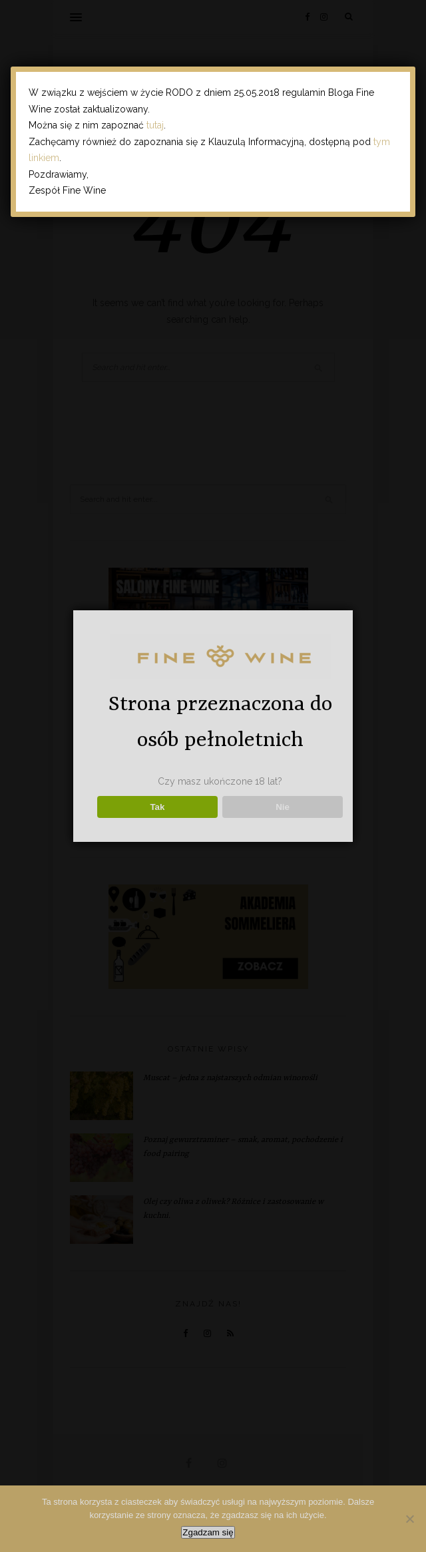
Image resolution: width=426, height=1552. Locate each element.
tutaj (155, 125)
